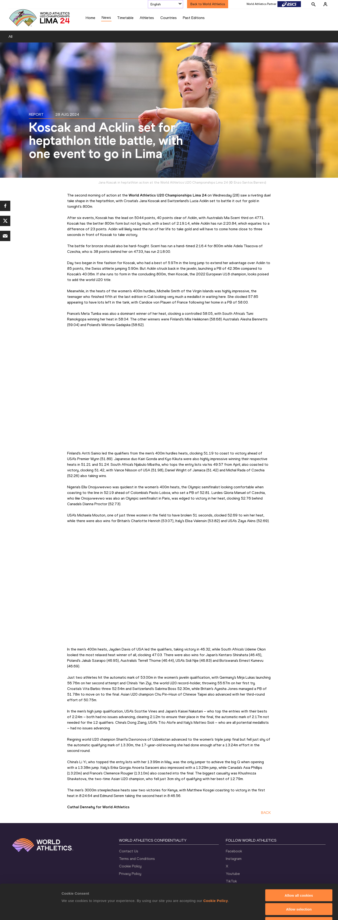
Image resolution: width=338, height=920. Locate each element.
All (10, 36)
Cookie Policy (215, 868)
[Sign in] (325, 4)
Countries (168, 17)
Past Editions (194, 17)
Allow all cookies (299, 862)
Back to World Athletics (207, 4)
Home (90, 17)
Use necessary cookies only (298, 890)
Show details (246, 911)
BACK (266, 812)
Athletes (147, 17)
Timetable (125, 17)
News (106, 17)
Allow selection (298, 876)
